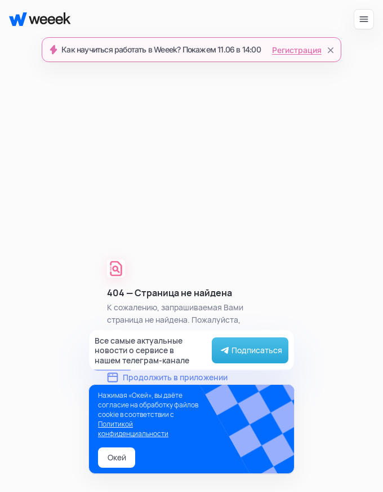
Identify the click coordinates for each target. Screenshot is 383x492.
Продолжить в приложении (167, 377)
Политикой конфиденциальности (133, 428)
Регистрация (297, 50)
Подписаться (250, 350)
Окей (117, 457)
